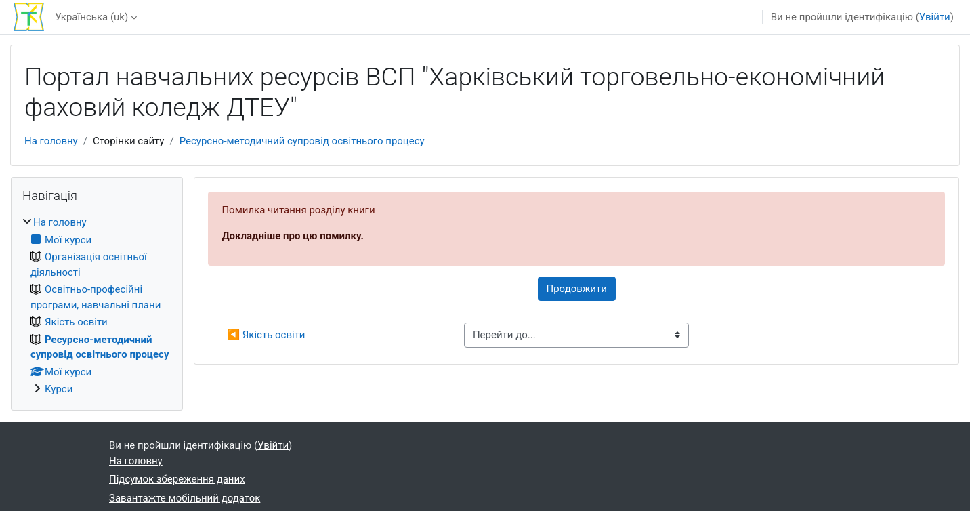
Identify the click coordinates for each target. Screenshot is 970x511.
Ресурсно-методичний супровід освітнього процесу (302, 141)
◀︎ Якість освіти (266, 335)
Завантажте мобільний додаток (184, 498)
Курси (58, 389)
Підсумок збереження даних (177, 479)
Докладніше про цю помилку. (292, 236)
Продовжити (577, 289)
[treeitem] (96, 306)
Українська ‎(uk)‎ (91, 17)
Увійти (934, 17)
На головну (51, 141)
